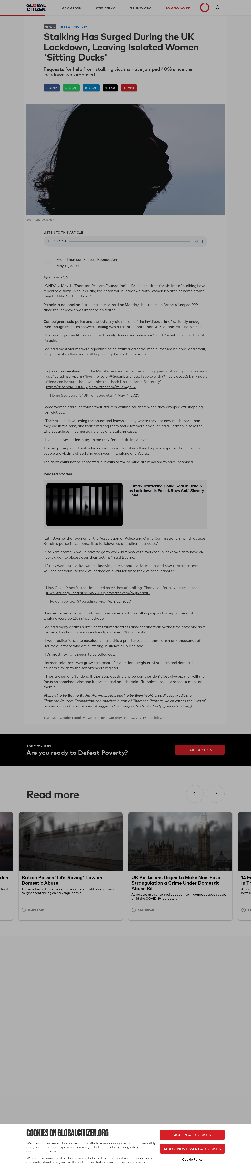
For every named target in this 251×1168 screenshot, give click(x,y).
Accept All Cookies (192, 1134)
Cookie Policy (192, 1159)
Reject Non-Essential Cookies (192, 1148)
